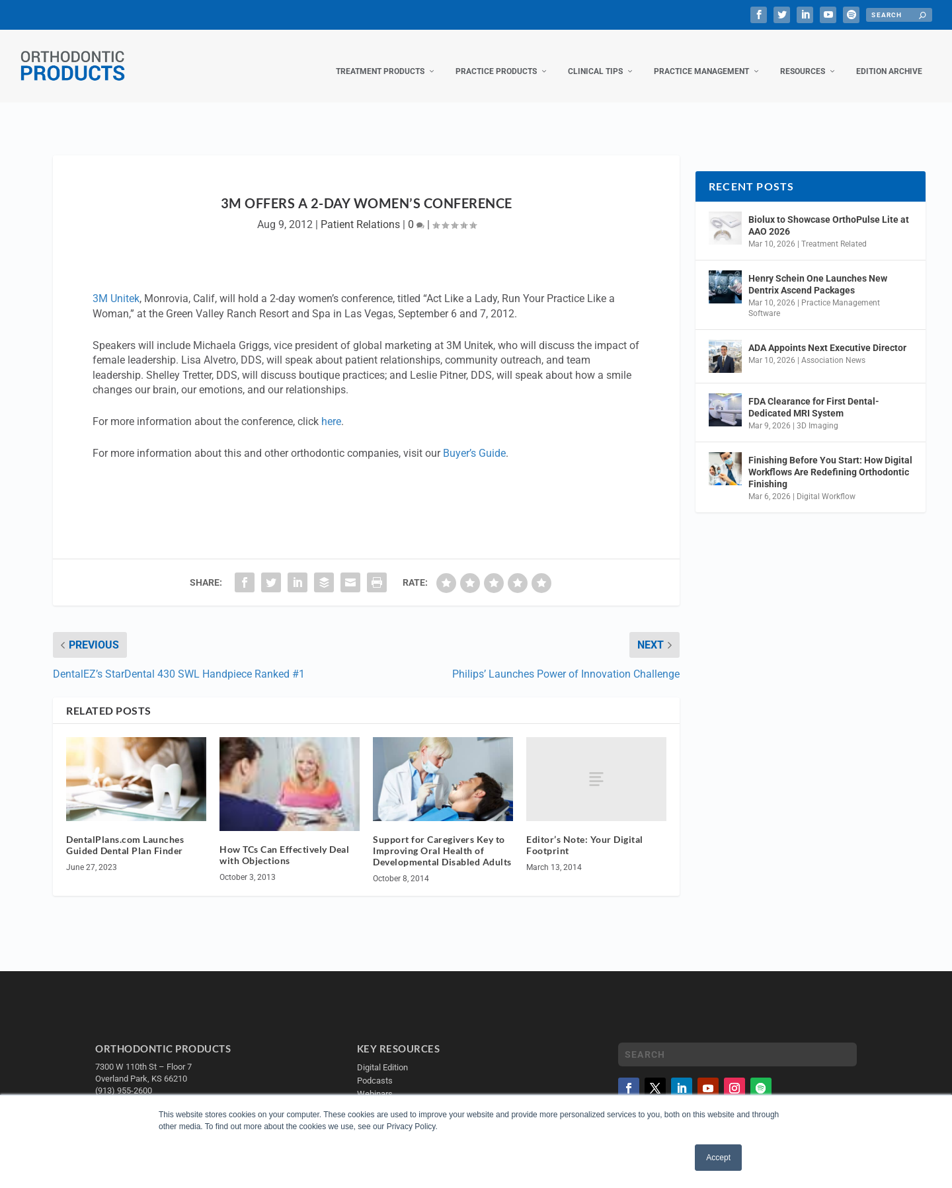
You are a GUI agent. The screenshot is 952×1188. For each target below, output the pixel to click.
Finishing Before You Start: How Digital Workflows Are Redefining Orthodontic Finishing (830, 458)
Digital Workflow (826, 483)
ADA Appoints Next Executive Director (827, 334)
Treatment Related (834, 230)
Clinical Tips (595, 58)
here (331, 408)
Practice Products (496, 58)
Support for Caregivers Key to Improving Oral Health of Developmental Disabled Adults (442, 837)
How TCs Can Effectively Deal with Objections (284, 841)
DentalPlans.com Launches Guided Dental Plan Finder (125, 831)
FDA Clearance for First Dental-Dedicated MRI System (813, 394)
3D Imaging (817, 412)
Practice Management (701, 58)
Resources (802, 58)
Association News (833, 347)
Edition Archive (889, 58)
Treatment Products (380, 58)
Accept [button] (718, 1157)
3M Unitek (116, 285)
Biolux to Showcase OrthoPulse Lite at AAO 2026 (828, 212)
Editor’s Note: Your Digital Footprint (584, 831)
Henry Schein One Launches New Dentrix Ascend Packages (817, 271)
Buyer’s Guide (474, 440)
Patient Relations (360, 211)
